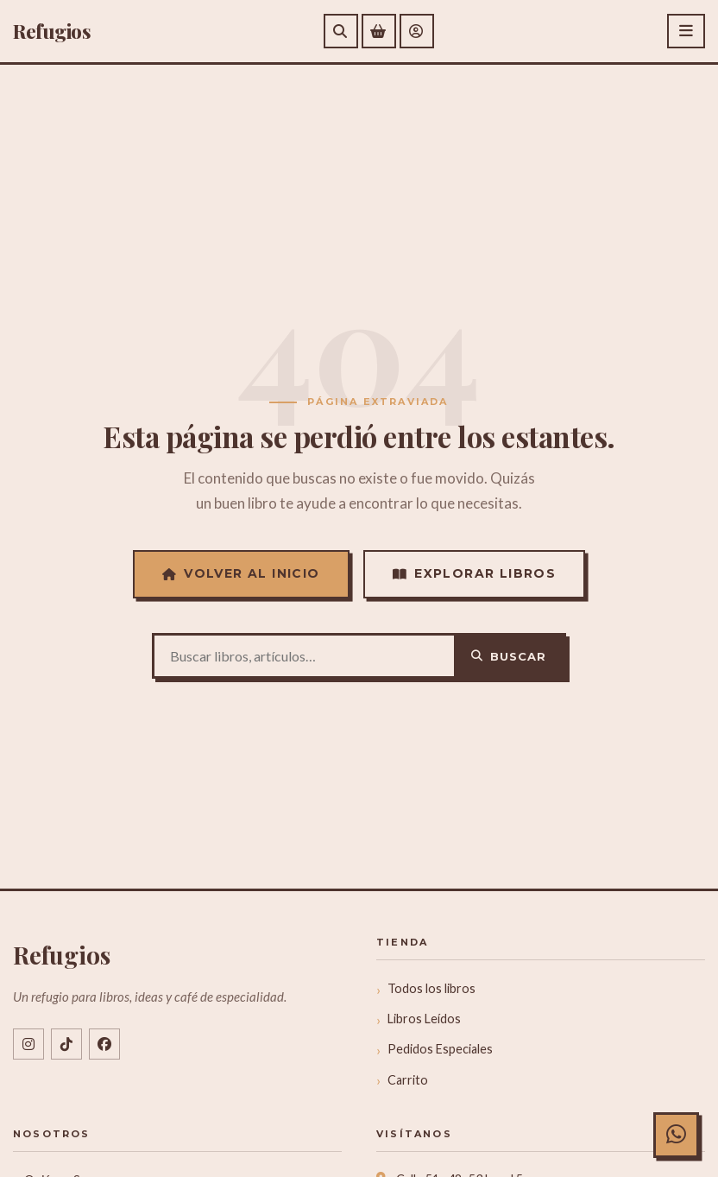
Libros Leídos (424, 1018)
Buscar (508, 656)
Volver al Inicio (241, 573)
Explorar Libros (474, 573)
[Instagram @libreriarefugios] (28, 1044)
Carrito (407, 1080)
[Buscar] (341, 31)
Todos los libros (431, 988)
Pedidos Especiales (440, 1048)
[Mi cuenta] (417, 31)
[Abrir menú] (686, 31)
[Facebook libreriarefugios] (104, 1044)
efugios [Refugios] (52, 31)
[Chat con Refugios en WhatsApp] (672, 1131)
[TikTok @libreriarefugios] (66, 1044)
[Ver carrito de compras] (379, 31)
